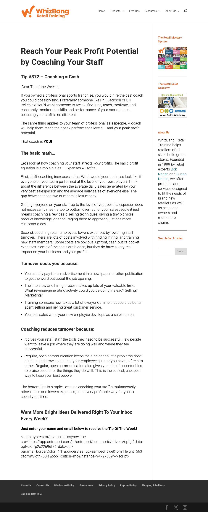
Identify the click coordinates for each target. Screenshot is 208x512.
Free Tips (134, 10)
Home (101, 10)
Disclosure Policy (64, 485)
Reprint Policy (128, 485)
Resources (151, 10)
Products (115, 10)
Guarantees (86, 485)
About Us (170, 10)
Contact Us (42, 485)
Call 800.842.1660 (31, 493)
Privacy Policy (107, 485)
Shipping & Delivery (153, 485)
